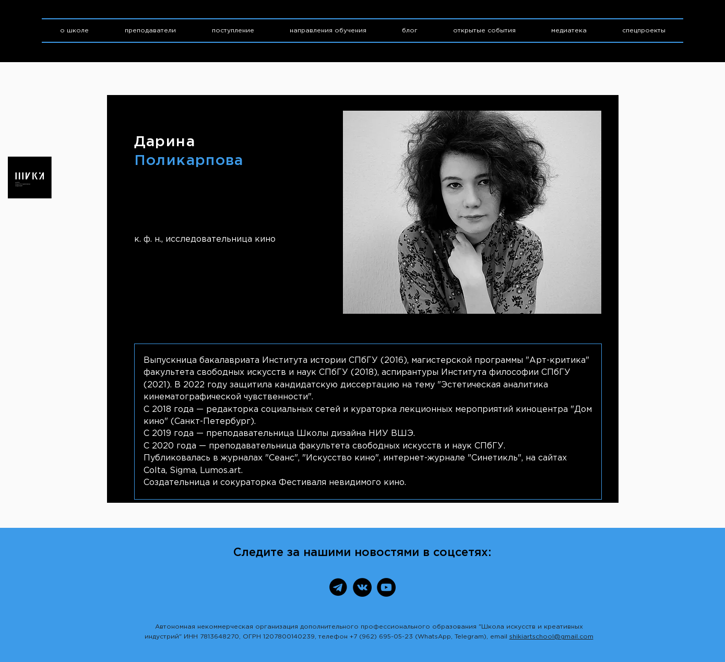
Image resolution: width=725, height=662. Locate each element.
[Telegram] (338, 587)
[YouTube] (386, 587)
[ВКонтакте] (362, 587)
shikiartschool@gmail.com (551, 637)
